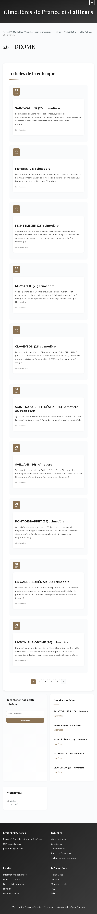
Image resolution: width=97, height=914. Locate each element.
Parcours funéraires (61, 853)
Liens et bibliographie (14, 884)
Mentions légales (59, 884)
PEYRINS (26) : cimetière (32, 168)
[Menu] (91, 2)
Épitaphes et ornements (63, 858)
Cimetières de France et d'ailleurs (49, 11)
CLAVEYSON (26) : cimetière (35, 346)
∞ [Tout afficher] (63, 681)
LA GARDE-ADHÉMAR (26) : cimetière (42, 582)
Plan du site (57, 875)
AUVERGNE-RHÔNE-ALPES (78, 32)
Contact (55, 879)
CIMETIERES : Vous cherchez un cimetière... (31, 32)
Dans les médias (11, 893)
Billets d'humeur (11, 879)
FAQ (53, 889)
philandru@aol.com (13, 848)
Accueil (6, 32)
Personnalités (58, 848)
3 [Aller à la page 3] (45, 681)
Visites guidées (58, 839)
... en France (58, 32)
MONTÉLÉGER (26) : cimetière (37, 225)
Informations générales (15, 875)
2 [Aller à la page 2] (39, 681)
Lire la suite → (21, 130)
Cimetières (56, 844)
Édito (53, 893)
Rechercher (25, 720)
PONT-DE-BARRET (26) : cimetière (39, 521)
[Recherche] (25, 713)
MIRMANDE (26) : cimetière (34, 286)
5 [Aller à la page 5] (57, 681)
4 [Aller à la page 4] (51, 681)
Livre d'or (7, 889)
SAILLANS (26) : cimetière (33, 464)
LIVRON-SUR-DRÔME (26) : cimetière (41, 642)
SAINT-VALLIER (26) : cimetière (37, 108)
